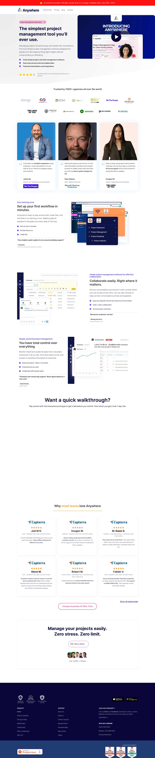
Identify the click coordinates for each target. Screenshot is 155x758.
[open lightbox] (116, 37)
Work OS (20, 735)
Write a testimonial (23, 731)
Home (19, 711)
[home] (27, 10)
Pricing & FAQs (22, 719)
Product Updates (22, 715)
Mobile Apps (21, 723)
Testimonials (21, 727)
